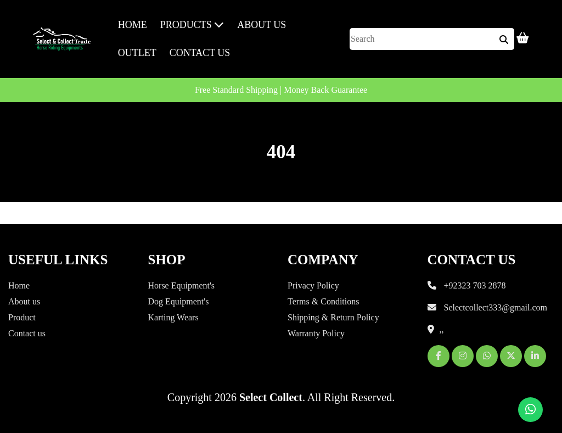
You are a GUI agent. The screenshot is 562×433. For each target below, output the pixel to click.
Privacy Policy (313, 285)
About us (24, 301)
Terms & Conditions (323, 301)
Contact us (200, 52)
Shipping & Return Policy (333, 317)
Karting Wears (173, 317)
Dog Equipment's (178, 301)
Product (22, 317)
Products (192, 24)
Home (132, 24)
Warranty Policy (316, 333)
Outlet (137, 52)
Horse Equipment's (181, 285)
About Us (261, 24)
